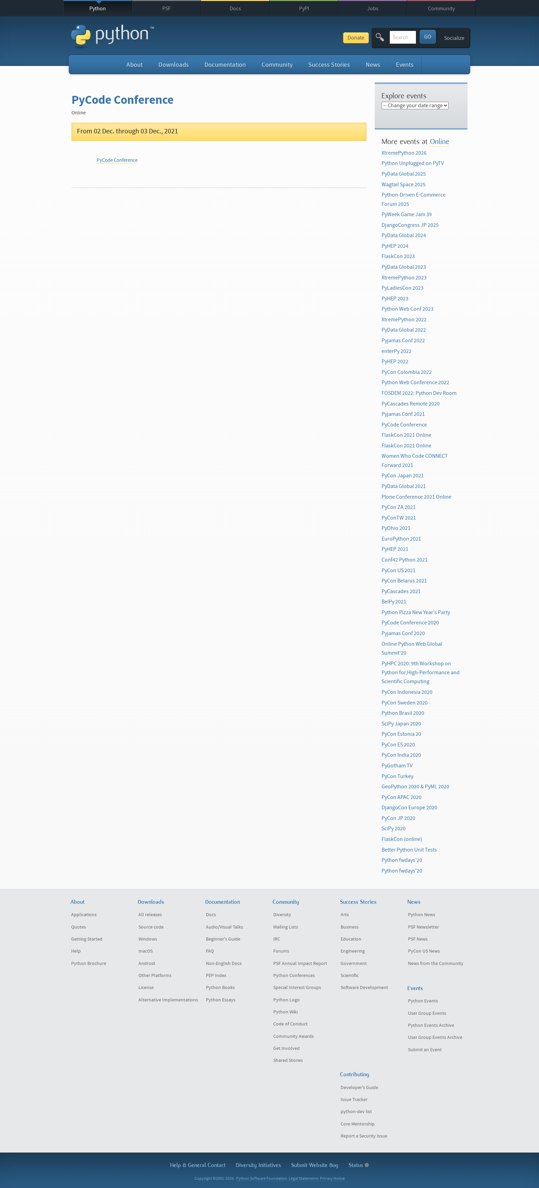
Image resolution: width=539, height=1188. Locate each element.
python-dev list (356, 1111)
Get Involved (286, 1048)
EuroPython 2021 (401, 539)
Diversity (282, 915)
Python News (421, 915)
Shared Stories (288, 1060)
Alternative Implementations (168, 1000)
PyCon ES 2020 (398, 745)
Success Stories (329, 64)
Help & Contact (198, 1165)
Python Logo (286, 1000)
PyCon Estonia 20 (401, 734)
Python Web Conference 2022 (415, 382)
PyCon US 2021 (399, 570)
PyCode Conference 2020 (410, 623)
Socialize (454, 38)
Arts (345, 915)
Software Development (364, 987)
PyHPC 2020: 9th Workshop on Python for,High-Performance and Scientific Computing (421, 672)
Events (405, 64)
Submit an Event (425, 1050)
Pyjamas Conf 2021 (403, 414)
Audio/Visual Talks (224, 927)
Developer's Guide (359, 1087)
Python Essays (220, 1000)
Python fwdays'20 (402, 860)
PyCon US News (424, 951)
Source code (151, 927)
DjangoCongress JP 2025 (410, 225)
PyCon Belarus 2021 (404, 581)
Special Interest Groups (297, 987)
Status (359, 1165)
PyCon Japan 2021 (403, 476)
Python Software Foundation (261, 1178)
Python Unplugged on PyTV (413, 163)
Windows (148, 939)
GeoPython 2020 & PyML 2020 (415, 787)
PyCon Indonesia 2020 (407, 692)
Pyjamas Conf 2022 (403, 340)
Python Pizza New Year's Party (416, 612)
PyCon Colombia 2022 (407, 372)
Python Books (220, 987)
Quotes (78, 927)
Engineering (353, 951)
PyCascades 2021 (401, 591)
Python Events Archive (431, 1025)
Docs (235, 8)
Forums (281, 951)
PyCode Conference (117, 160)
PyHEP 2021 (395, 549)
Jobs (372, 8)
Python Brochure (88, 963)
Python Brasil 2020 (403, 713)
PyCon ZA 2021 (399, 507)
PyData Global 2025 (404, 174)
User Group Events (427, 1013)
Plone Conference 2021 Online (416, 497)
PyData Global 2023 (404, 267)
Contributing (354, 1074)
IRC (276, 939)
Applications (84, 915)
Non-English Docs (224, 963)
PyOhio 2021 (396, 528)
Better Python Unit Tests (409, 850)
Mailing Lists (285, 927)
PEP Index (216, 975)
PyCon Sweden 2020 (405, 703)
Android (147, 963)
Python (97, 8)
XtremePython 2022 (404, 320)
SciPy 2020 (394, 828)
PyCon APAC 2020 (401, 797)
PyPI (304, 8)
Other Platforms (155, 975)
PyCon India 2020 (401, 755)
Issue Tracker (354, 1099)
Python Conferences (294, 975)
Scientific (350, 975)
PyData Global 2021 (404, 486)
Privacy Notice (332, 1178)
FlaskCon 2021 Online (406, 435)
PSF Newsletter (423, 927)
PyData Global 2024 (404, 235)
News (373, 64)
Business (350, 927)
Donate (305, 38)
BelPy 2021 (394, 602)
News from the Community (435, 963)
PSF (166, 8)
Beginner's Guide (223, 939)
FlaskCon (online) (402, 839)
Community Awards (293, 1036)
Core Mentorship (358, 1124)
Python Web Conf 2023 (407, 309)
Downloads (173, 64)
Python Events (423, 1001)
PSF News (418, 939)
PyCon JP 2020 (398, 818)
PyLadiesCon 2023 (403, 288)
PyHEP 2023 (395, 299)
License (146, 987)
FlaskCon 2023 (398, 256)
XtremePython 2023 (404, 278)
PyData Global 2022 (404, 330)
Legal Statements (304, 1178)
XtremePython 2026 (404, 153)
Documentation (225, 64)
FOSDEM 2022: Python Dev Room (419, 393)
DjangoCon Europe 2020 (409, 807)
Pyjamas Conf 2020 (403, 633)
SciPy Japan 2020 (401, 724)
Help (76, 951)
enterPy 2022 (396, 351)
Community (441, 8)
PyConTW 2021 (399, 518)
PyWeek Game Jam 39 (407, 214)
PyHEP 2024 (395, 246)
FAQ (210, 951)
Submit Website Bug (314, 1165)
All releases (150, 915)
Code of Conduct (290, 1024)
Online (439, 141)
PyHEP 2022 (395, 361)
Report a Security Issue (364, 1136)
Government (354, 963)
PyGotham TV (397, 766)
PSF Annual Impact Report (300, 963)
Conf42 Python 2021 (405, 560)
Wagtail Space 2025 (404, 184)
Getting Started (86, 939)
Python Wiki (285, 1012)
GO (427, 37)
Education (351, 939)
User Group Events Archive (435, 1037)
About (134, 64)
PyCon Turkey (397, 776)
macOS (146, 951)
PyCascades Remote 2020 (411, 404)
